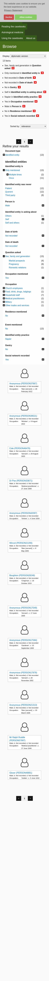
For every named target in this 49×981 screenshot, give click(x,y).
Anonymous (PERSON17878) (23, 672)
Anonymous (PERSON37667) (23, 383)
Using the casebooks (12, 38)
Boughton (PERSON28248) (22, 575)
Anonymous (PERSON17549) (23, 608)
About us (30, 38)
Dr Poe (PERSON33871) (21, 481)
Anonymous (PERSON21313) (23, 705)
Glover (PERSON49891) (20, 773)
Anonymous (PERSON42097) (23, 513)
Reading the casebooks (14, 26)
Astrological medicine (12, 32)
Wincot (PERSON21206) (20, 543)
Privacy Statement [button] (13, 10)
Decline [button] (8, 17)
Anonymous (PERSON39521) (23, 416)
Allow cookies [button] (26, 17)
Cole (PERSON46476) (19, 448)
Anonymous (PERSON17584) (23, 640)
